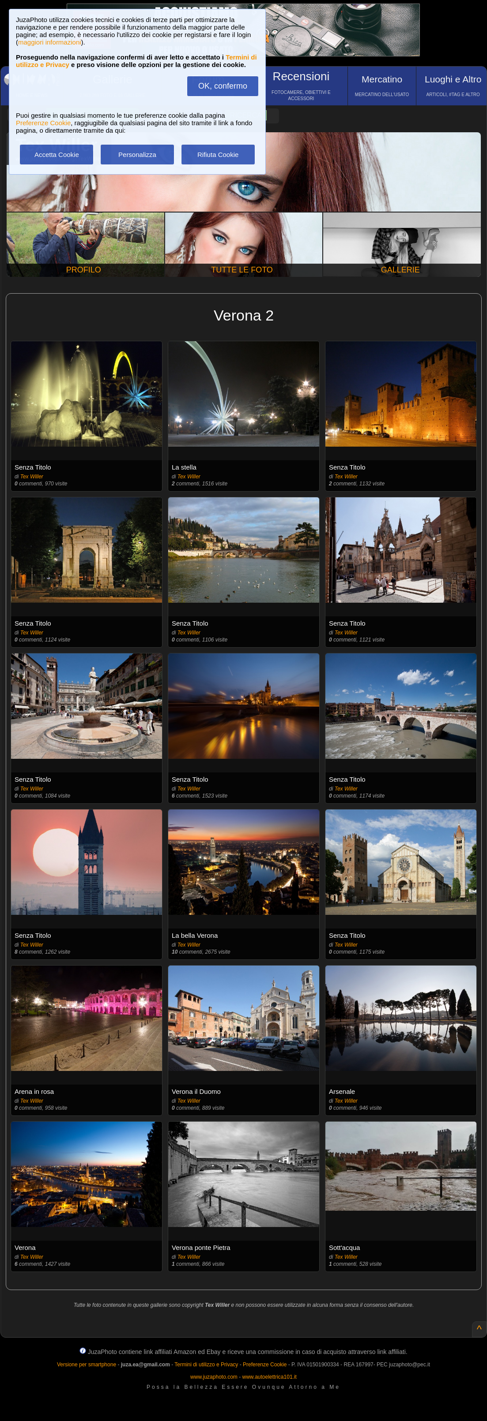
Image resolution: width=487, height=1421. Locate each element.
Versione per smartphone (86, 1364)
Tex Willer (31, 477)
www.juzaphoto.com (214, 1377)
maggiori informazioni (49, 42)
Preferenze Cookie (43, 123)
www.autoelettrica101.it (269, 1377)
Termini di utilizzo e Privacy (206, 1364)
